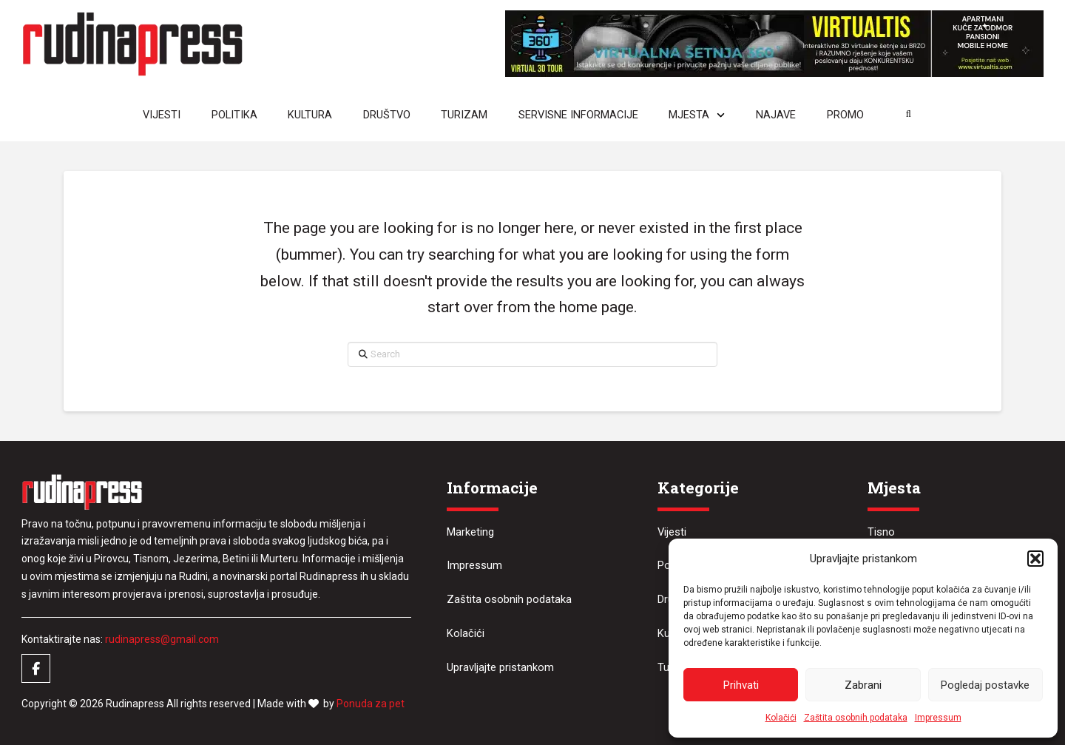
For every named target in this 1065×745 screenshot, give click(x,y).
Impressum (938, 717)
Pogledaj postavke (985, 685)
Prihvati (741, 685)
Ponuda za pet (371, 703)
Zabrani (863, 685)
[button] (1035, 558)
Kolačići (781, 717)
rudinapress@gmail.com (162, 639)
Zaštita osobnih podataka (855, 717)
